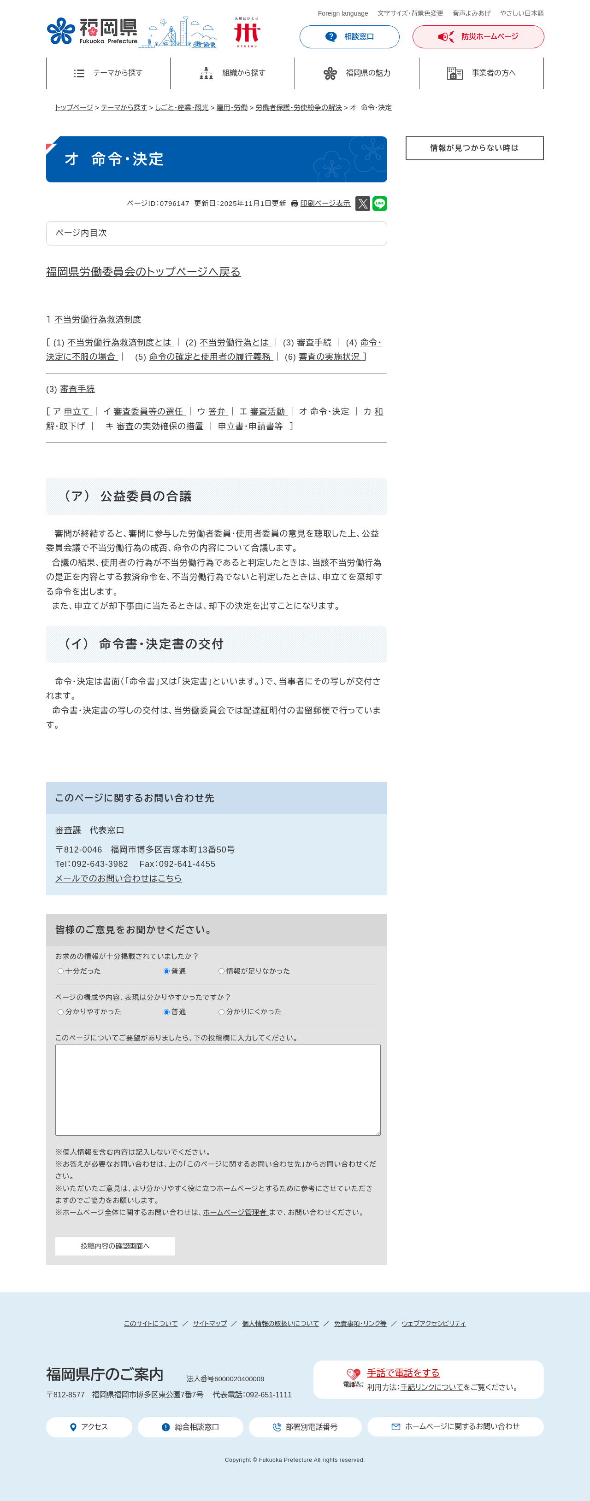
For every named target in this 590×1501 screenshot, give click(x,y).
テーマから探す (124, 107)
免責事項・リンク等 (360, 1323)
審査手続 (77, 389)
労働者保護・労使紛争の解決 (298, 107)
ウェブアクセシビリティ (434, 1323)
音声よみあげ (472, 13)
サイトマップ (210, 1323)
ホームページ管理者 (236, 1212)
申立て (78, 411)
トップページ (74, 107)
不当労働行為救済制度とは (120, 342)
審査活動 (269, 411)
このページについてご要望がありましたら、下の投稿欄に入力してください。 (176, 1038)
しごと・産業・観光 (181, 107)
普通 (178, 971)
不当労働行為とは (235, 342)
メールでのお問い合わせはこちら (118, 878)
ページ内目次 (81, 233)
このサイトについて (150, 1323)
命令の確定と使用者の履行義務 (211, 357)
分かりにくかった (254, 1012)
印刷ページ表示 (326, 203)
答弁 (218, 411)
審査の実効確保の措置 (161, 426)
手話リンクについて (432, 1387)
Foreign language (343, 13)
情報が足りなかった (258, 971)
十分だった (83, 971)
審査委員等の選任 (150, 411)
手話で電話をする (403, 1373)
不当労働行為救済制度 (98, 319)
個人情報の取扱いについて (280, 1323)
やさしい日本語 (522, 13)
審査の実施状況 (331, 357)
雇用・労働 (232, 107)
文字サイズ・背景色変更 (410, 13)
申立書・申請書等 (250, 426)
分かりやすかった (93, 1012)
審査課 (68, 830)
